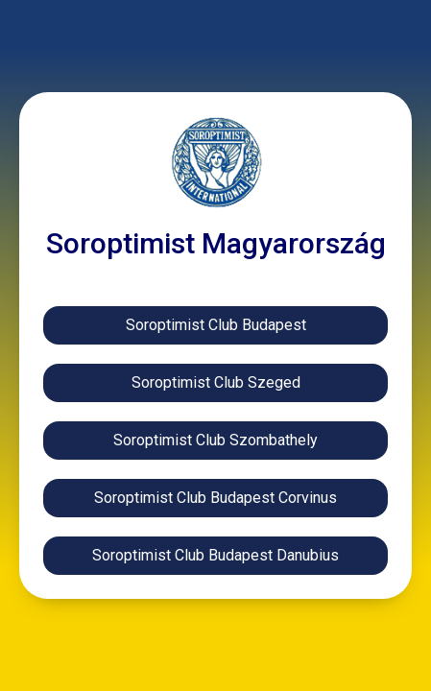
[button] (215, 555)
